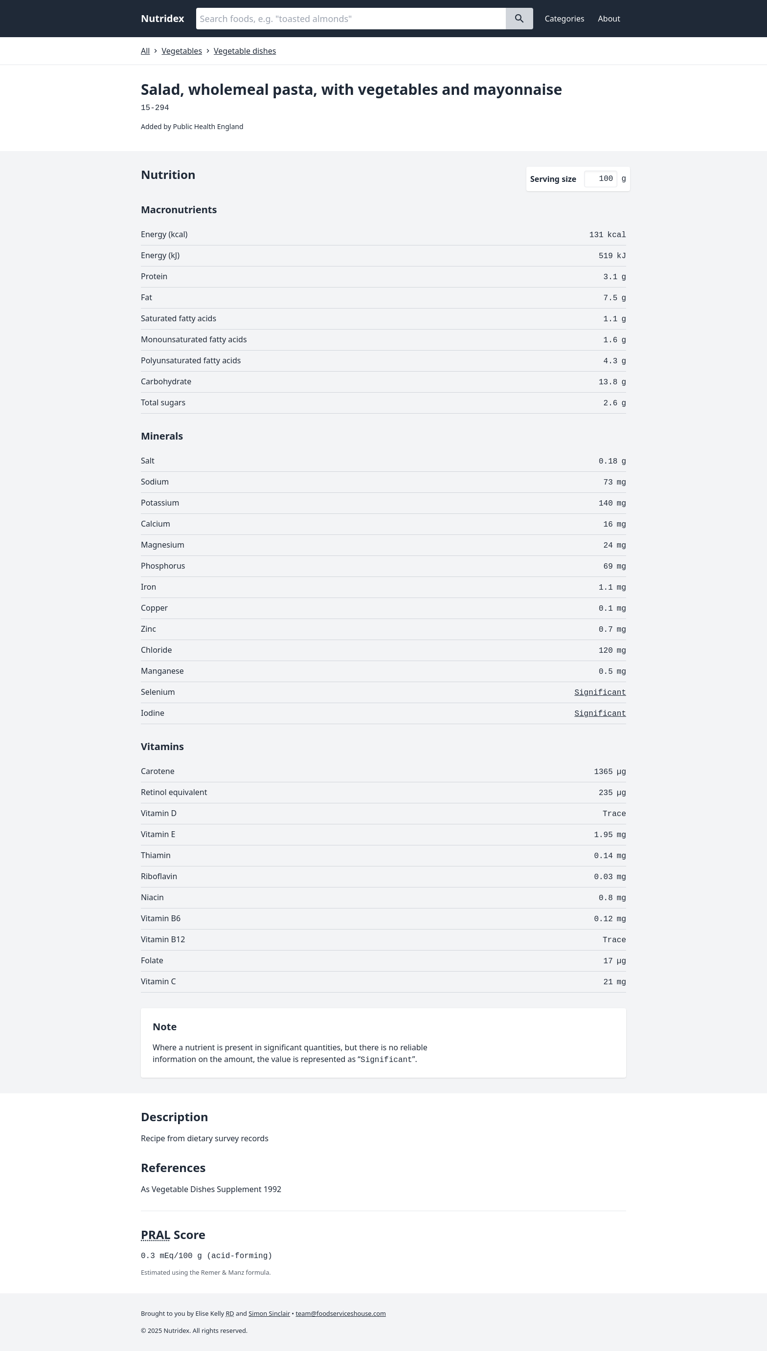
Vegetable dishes (245, 50)
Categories (565, 18)
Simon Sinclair (269, 1313)
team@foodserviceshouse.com (341, 1313)
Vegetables (181, 50)
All (145, 50)
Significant (600, 692)
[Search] (519, 18)
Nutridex (162, 18)
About (609, 18)
